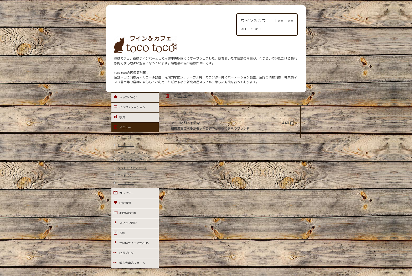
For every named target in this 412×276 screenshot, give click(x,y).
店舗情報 (125, 203)
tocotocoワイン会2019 (134, 243)
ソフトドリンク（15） (132, 168)
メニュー (125, 127)
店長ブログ (126, 253)
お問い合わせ (128, 213)
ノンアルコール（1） (132, 160)
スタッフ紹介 (128, 223)
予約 (122, 233)
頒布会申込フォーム (132, 263)
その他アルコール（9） (133, 153)
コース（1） (126, 183)
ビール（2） (126, 145)
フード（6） (126, 175)
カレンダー (126, 193)
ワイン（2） (126, 137)
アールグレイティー (187, 122)
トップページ (128, 97)
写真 (122, 117)
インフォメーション (132, 107)
